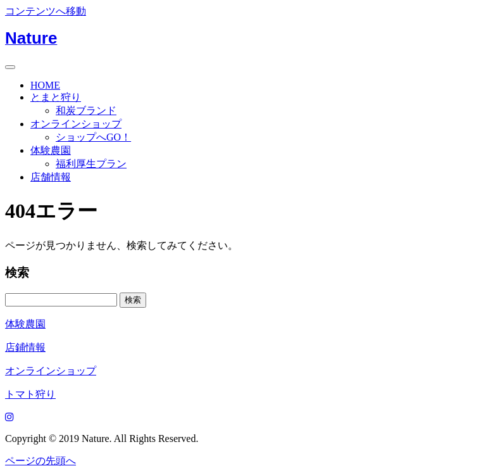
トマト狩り (30, 394)
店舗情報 (50, 177)
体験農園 (50, 150)
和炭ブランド (86, 110)
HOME (45, 85)
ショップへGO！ (93, 137)
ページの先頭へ (40, 460)
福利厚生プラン (91, 163)
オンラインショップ (76, 123)
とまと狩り (55, 97)
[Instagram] (9, 417)
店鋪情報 (25, 347)
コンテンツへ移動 (45, 11)
